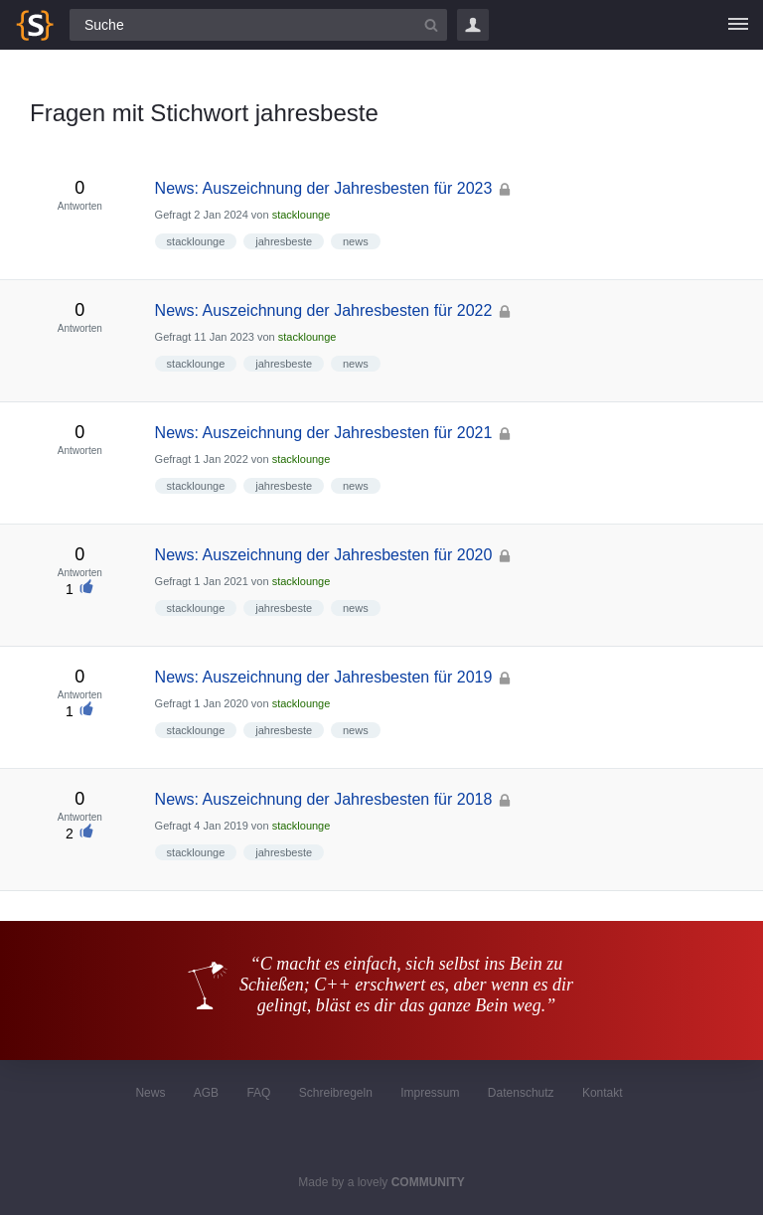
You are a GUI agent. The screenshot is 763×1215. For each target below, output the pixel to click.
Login (473, 25)
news (356, 241)
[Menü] (738, 25)
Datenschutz (521, 1093)
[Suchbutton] (431, 25)
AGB (206, 1093)
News (150, 1093)
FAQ (258, 1093)
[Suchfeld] (258, 25)
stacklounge (301, 215)
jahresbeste (283, 241)
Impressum (429, 1093)
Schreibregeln (336, 1093)
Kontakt (602, 1093)
